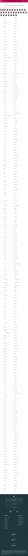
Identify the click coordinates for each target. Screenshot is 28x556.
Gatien (15, 213)
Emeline (15, 171)
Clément (5, 134)
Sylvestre (5, 451)
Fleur (5, 197)
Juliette (5, 298)
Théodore (5, 459)
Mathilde (15, 345)
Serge (5, 438)
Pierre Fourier (16, 393)
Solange (15, 443)
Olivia (15, 374)
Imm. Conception (17, 263)
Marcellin (15, 327)
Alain (4, 31)
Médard (15, 351)
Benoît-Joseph (16, 89)
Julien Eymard (6, 295)
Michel (15, 353)
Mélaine (5, 353)
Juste (15, 298)
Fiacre (15, 192)
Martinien (5, 343)
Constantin (16, 139)
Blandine (15, 99)
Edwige (15, 163)
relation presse (20, 523)
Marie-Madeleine (6, 332)
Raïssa (5, 401)
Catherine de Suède (7, 115)
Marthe (5, 337)
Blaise (5, 99)
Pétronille (5, 390)
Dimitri (5, 155)
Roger (15, 414)
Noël (4, 369)
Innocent (5, 269)
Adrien (15, 23)
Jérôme (5, 287)
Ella (15, 168)
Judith (15, 290)
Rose (15, 425)
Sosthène (15, 446)
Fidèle (5, 195)
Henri (15, 245)
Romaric (15, 419)
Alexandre (5, 36)
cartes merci (5, 523)
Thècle (15, 456)
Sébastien (16, 435)
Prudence (5, 398)
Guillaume (16, 237)
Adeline (15, 20)
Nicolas (15, 364)
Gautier (5, 216)
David (5, 144)
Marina (5, 335)
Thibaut (15, 464)
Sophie (5, 446)
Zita (15, 491)
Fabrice (5, 187)
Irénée (5, 271)
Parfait (5, 380)
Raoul (15, 401)
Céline (5, 118)
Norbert (15, 369)
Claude (5, 131)
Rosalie (5, 425)
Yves (15, 488)
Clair (15, 126)
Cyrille (5, 142)
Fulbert (15, 208)
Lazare (5, 308)
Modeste (5, 356)
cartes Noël (5, 518)
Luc (4, 319)
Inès (4, 266)
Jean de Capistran (17, 279)
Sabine (15, 430)
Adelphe (5, 23)
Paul (4, 385)
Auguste (15, 70)
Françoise (5, 205)
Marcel (15, 324)
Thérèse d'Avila (6, 464)
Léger (5, 311)
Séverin (15, 438)
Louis (5, 316)
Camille (5, 107)
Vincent (5, 483)
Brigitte (5, 105)
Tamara (5, 454)
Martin (5, 340)
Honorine (16, 253)
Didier (15, 152)
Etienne (5, 181)
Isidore (5, 274)
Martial (15, 337)
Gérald (5, 221)
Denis (15, 147)
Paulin (5, 388)
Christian (5, 123)
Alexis (15, 36)
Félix (4, 189)
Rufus (5, 430)
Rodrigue (5, 414)
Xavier (5, 488)
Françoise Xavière (17, 205)
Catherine (5, 113)
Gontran (5, 234)
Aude (15, 68)
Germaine (5, 226)
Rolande (15, 417)
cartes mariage (6, 524)
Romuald (15, 422)
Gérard (15, 221)
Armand (5, 62)
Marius (15, 335)
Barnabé (5, 78)
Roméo (5, 422)
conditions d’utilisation (21, 518)
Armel (15, 62)
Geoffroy (5, 218)
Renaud (15, 406)
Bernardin (16, 94)
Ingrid (15, 266)
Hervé (5, 250)
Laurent (15, 306)
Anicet (15, 49)
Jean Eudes (5, 279)
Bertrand (5, 97)
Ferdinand (16, 189)
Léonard (5, 314)
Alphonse (5, 41)
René (4, 409)
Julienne (15, 295)
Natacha (5, 361)
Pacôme (15, 377)
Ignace (15, 261)
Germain (15, 224)
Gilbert (5, 229)
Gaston (5, 213)
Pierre (5, 393)
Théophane (16, 459)
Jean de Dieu (6, 282)
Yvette (5, 491)
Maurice (15, 348)
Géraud (5, 224)
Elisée (5, 168)
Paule (15, 385)
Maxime (5, 351)
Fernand (5, 192)
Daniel (15, 142)
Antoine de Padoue (7, 57)
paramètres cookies (20, 524)
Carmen (5, 110)
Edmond (15, 160)
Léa (15, 308)
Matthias (5, 348)
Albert (5, 33)
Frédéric (5, 208)
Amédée (15, 44)
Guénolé (5, 237)
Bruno (15, 105)
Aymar (5, 76)
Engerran (15, 176)
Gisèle (15, 232)
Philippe (15, 390)
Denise (5, 150)
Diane (5, 152)
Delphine (5, 147)
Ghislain (15, 226)
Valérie (5, 475)
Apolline (5, 60)
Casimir (15, 110)
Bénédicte (5, 86)
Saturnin (5, 435)
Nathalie (15, 361)
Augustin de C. (16, 73)
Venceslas (16, 475)
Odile (5, 374)
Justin (5, 300)
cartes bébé (5, 525)
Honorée (5, 253)
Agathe (5, 25)
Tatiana (5, 456)
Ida (4, 261)
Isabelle (15, 271)
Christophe (5, 126)
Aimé (4, 28)
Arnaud (5, 65)
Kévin (5, 303)
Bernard (5, 94)
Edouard (5, 163)
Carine (15, 107)
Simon (5, 443)
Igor (4, 263)
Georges (15, 218)
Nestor (5, 364)
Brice (15, 102)
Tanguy (15, 454)
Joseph (15, 287)
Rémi (4, 406)
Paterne (5, 382)
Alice (4, 39)
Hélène (15, 242)
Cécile (15, 115)
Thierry (5, 467)
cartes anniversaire (6, 519)
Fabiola (15, 184)
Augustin (5, 73)
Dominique (16, 155)
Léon (15, 311)
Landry (15, 303)
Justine (15, 300)
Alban (15, 31)
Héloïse (5, 245)
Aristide (15, 60)
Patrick (15, 382)
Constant (5, 139)
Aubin (5, 68)
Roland (5, 417)
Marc (4, 324)
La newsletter (14, 507)
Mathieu (5, 345)
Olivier (5, 377)
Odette (15, 372)
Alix (15, 39)
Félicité (15, 187)
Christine (15, 123)
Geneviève (16, 216)
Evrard (5, 184)
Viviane (15, 483)
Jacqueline (16, 274)
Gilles (5, 232)
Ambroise (5, 44)
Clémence (16, 131)
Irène (15, 269)
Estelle (15, 179)
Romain (5, 419)
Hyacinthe (16, 258)
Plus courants (3, 9)
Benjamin (15, 86)
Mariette (15, 332)
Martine (15, 340)
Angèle (5, 49)
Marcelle (5, 327)
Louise (15, 316)
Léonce (15, 314)
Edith (5, 160)
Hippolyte (16, 250)
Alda (15, 33)
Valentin (15, 472)
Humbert (5, 258)
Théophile (5, 462)
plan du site (19, 519)
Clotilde (15, 134)
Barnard (15, 78)
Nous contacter (14, 503)
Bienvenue (16, 97)
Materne (15, 343)
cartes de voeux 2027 (6, 517)
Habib (5, 242)
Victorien (5, 480)
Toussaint (5, 470)
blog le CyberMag (20, 517)
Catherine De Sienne (17, 113)
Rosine (15, 427)
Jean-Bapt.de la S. (17, 282)
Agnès (15, 25)
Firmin (15, 195)
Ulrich (15, 470)
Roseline (5, 427)
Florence (5, 200)
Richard (15, 409)
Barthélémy (6, 81)
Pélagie (15, 388)
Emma (5, 176)
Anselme (15, 52)
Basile (15, 81)
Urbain (5, 472)
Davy (15, 144)
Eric (4, 179)
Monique (15, 356)
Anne (5, 52)
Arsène (15, 65)
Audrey (5, 70)
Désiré (15, 150)
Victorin (15, 480)
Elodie (5, 171)
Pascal (15, 380)
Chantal (15, 118)
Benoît (5, 89)
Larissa (5, 306)
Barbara (15, 76)
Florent (15, 200)
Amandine (16, 41)
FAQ (18, 525)
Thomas (15, 467)
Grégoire (15, 234)
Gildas (15, 229)
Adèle (5, 20)
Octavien (5, 372)
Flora (15, 197)
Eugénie (15, 181)
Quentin (15, 398)
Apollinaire (16, 57)
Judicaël (5, 290)
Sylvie (15, 451)
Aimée (15, 28)
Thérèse (15, 462)
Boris (4, 102)
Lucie (15, 319)
